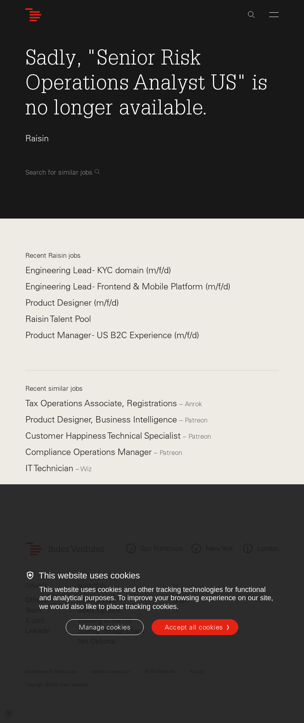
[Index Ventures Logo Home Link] (33, 14)
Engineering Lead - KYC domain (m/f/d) (98, 270)
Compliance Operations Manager (89, 452)
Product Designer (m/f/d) (72, 302)
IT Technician (50, 468)
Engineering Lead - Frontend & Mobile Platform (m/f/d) (127, 286)
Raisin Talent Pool (58, 319)
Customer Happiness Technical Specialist (104, 435)
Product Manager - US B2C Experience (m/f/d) (112, 335)
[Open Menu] (274, 14)
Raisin (37, 138)
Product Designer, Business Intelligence (102, 419)
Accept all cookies (194, 627)
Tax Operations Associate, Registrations (102, 403)
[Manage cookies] (105, 627)
